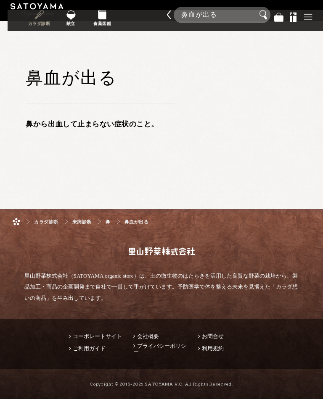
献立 (116, 20)
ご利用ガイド (89, 348)
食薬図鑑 (142, 20)
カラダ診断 (90, 20)
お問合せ (213, 336)
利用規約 (213, 348)
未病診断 (82, 222)
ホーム (16, 221)
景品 (293, 15)
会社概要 (148, 336)
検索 (264, 15)
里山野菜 (37, 15)
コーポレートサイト (97, 336)
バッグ (279, 15)
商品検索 (314, 12)
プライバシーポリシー (159, 348)
